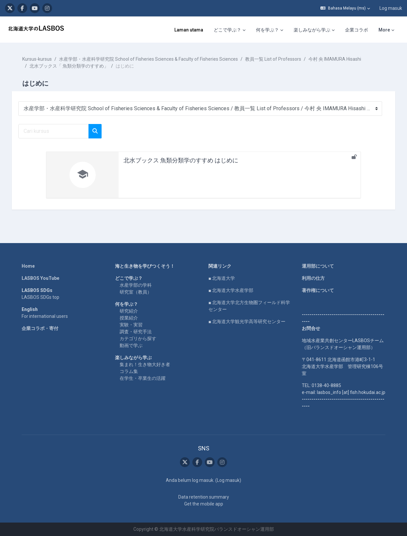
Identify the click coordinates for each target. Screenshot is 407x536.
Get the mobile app (203, 503)
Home (28, 266)
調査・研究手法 (136, 331)
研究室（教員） (136, 292)
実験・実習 (131, 324)
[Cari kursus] (60, 131)
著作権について (318, 290)
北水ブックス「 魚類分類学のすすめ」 (75, 66)
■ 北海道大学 (221, 278)
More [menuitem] (384, 29)
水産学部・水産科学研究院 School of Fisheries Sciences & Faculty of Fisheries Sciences (155, 59)
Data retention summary (203, 497)
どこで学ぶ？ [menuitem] (227, 29)
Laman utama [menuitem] (188, 29)
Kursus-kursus (43, 59)
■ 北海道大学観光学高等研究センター (246, 321)
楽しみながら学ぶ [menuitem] (312, 29)
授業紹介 (129, 317)
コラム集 (129, 371)
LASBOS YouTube (40, 278)
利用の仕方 (313, 278)
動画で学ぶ (131, 345)
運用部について (318, 266)
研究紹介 (129, 311)
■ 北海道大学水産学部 (230, 290)
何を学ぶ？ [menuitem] (267, 29)
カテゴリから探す (138, 338)
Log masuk (390, 8)
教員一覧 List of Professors (280, 59)
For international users (45, 316)
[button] (345, 8)
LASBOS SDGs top (40, 297)
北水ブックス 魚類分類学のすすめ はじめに (181, 160)
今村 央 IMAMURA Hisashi (341, 59)
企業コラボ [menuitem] (356, 29)
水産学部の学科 (136, 285)
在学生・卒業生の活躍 (142, 378)
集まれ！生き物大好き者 (145, 364)
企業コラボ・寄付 (40, 328)
